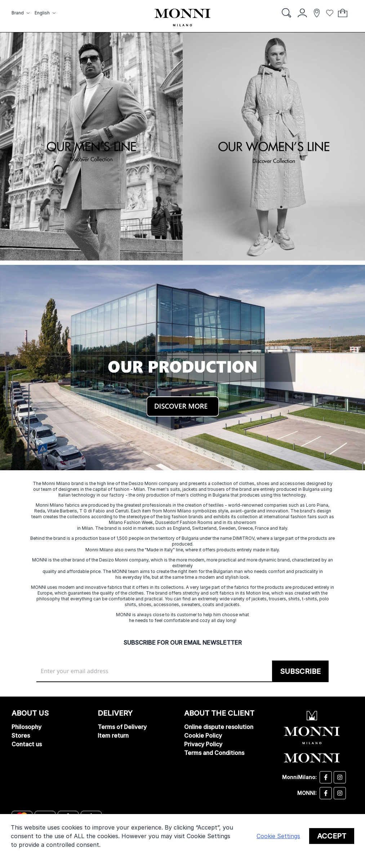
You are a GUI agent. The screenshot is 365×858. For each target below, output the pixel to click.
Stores (21, 735)
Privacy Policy (203, 744)
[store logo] (182, 17)
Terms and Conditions (214, 752)
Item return (113, 735)
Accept (331, 836)
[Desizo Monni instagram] (340, 777)
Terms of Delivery (122, 726)
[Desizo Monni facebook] (326, 777)
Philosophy (26, 726)
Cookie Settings (278, 836)
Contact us (27, 744)
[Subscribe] (300, 671)
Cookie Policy (203, 735)
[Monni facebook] (326, 793)
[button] (22, 13)
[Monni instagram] (340, 793)
